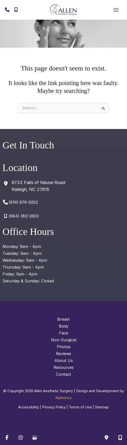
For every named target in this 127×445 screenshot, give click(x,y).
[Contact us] (106, 438)
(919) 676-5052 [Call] (23, 202)
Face (63, 332)
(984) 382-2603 (24, 216)
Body (63, 326)
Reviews (63, 353)
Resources (64, 367)
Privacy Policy (53, 407)
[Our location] (120, 438)
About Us (63, 360)
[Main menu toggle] (116, 10)
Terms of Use (80, 407)
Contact (63, 374)
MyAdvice (63, 398)
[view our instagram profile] (21, 438)
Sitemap (102, 407)
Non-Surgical (63, 339)
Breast (63, 319)
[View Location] (33, 186)
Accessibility (28, 407)
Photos (63, 346)
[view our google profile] (34, 438)
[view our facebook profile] (7, 438)
